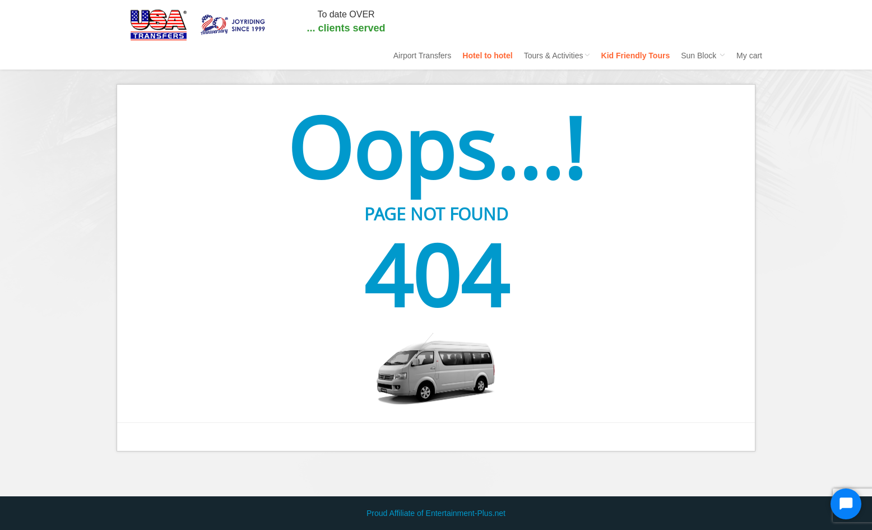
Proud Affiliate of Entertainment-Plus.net (436, 513)
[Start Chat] (846, 503)
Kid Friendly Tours (635, 55)
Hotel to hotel (487, 55)
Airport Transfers (422, 55)
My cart (749, 55)
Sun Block (703, 55)
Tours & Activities (557, 55)
